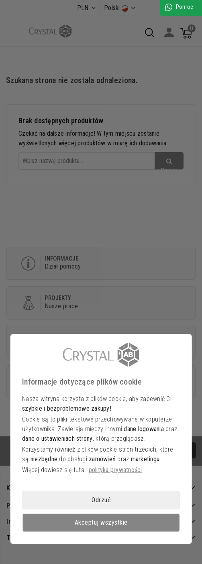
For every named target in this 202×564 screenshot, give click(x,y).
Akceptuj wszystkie (101, 522)
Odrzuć (101, 500)
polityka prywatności (115, 470)
